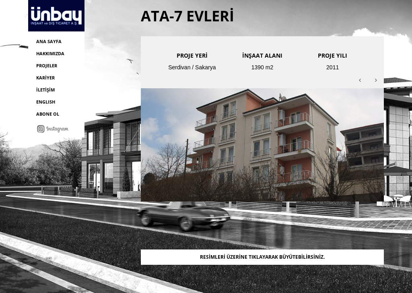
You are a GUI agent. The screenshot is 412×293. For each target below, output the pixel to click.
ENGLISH (45, 102)
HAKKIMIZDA (50, 53)
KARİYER (45, 78)
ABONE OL (47, 114)
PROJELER (46, 65)
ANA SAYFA (49, 41)
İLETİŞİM (45, 90)
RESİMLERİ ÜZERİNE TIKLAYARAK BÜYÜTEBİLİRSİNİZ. (262, 257)
